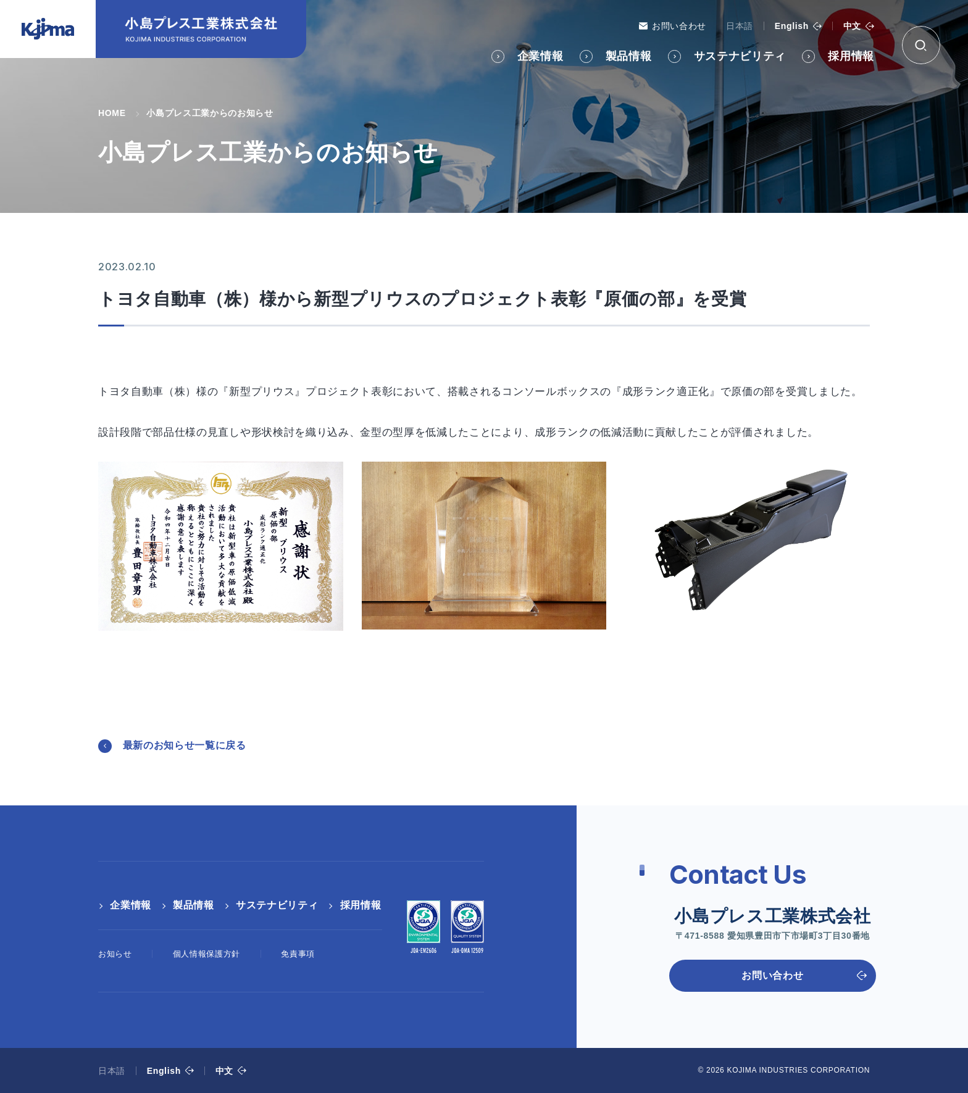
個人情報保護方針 (206, 954)
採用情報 (851, 56)
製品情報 (629, 56)
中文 (852, 26)
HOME (112, 113)
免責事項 (298, 954)
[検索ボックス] (921, 45)
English (792, 26)
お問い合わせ (679, 26)
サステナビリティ (740, 56)
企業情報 (540, 56)
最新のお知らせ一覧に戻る (184, 745)
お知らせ (115, 954)
